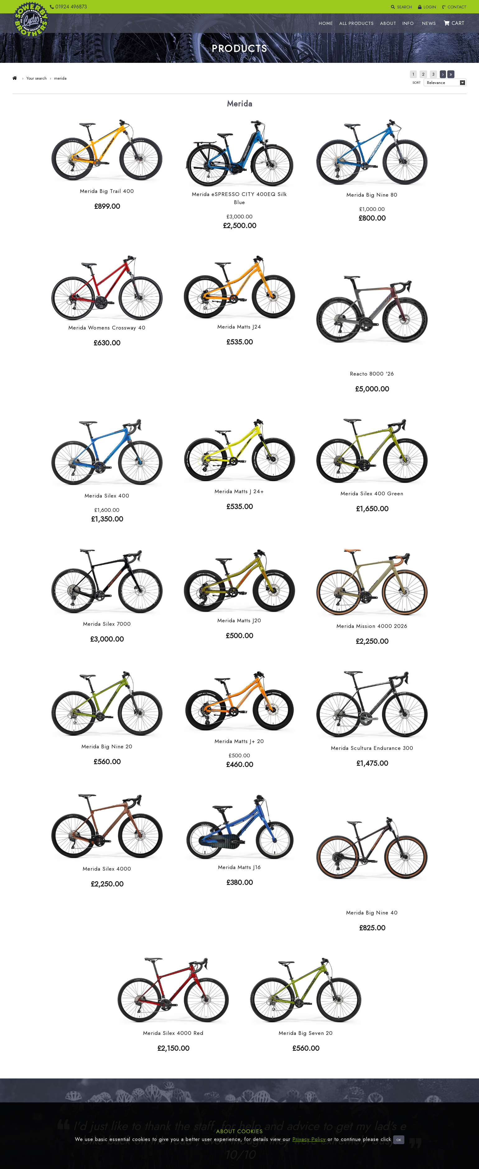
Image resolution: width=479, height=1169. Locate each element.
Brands (249, 1070)
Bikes (44, 1061)
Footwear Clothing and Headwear (71, 1042)
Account (148, 1070)
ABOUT (390, 23)
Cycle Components (57, 1052)
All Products (254, 1052)
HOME (328, 23)
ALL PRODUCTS (359, 23)
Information (253, 1080)
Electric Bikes (52, 1070)
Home (248, 1042)
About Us (251, 1061)
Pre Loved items (55, 1089)
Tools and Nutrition (57, 1098)
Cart (145, 1080)
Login (146, 1042)
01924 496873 (67, 6)
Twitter (249, 1089)
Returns (148, 1061)
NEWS (431, 23)
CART (456, 23)
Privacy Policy (309, 1139)
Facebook (252, 1098)
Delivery (148, 1052)
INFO (410, 23)
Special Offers (53, 1080)
